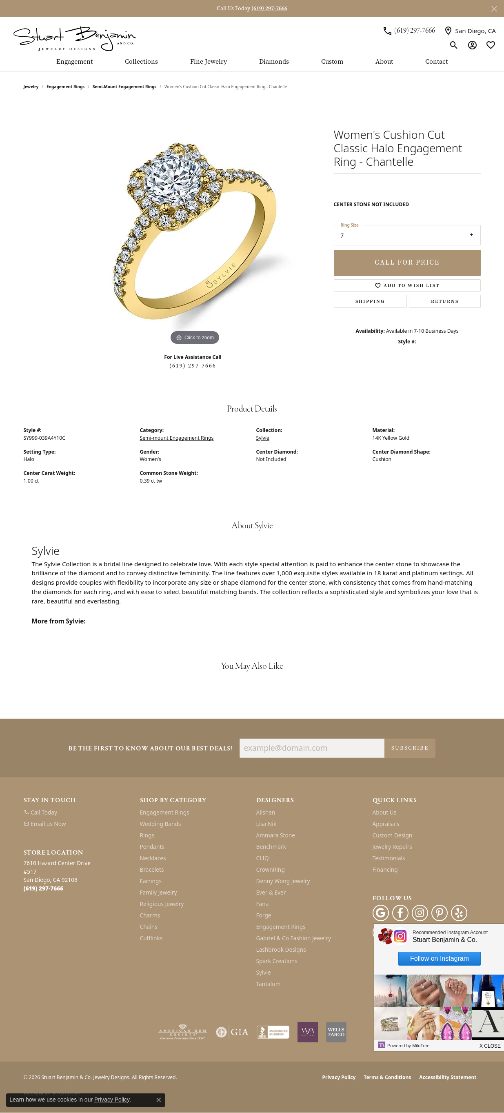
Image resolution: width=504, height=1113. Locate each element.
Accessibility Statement (447, 1077)
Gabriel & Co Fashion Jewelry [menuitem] (293, 938)
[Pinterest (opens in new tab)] (439, 913)
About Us (385, 812)
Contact (436, 62)
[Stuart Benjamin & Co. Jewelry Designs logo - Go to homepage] (74, 37)
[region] (195, 224)
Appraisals (386, 824)
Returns (445, 301)
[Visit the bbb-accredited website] (273, 1032)
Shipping (370, 301)
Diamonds (274, 62)
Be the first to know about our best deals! (151, 749)
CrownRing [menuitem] (270, 869)
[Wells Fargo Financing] (336, 1032)
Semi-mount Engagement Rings (124, 86)
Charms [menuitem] (150, 915)
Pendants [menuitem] (152, 846)
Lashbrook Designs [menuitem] (281, 949)
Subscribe (410, 748)
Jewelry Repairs (392, 846)
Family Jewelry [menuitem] (158, 892)
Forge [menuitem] (263, 915)
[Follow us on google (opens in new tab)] (381, 913)
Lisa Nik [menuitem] (266, 824)
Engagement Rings (65, 86)
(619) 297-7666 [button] (269, 8)
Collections (141, 62)
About (384, 62)
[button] (454, 45)
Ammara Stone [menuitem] (275, 835)
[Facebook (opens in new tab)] (400, 913)
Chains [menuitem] (149, 926)
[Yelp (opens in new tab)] (459, 913)
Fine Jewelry (208, 62)
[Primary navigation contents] (252, 64)
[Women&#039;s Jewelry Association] (308, 1032)
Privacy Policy (339, 1077)
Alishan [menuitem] (265, 812)
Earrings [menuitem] (151, 881)
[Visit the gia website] (232, 1032)
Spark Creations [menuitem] (277, 961)
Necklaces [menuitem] (153, 858)
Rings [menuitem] (147, 835)
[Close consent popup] (158, 1099)
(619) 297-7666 (192, 366)
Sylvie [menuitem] (263, 972)
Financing (385, 869)
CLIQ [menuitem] (262, 858)
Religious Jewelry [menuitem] (162, 904)
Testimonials (389, 858)
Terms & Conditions (387, 1077)
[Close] (494, 9)
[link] (408, 30)
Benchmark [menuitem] (271, 846)
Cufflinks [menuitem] (151, 938)
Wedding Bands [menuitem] (160, 824)
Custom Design (393, 835)
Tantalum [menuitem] (268, 984)
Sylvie (262, 437)
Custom (332, 62)
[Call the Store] (44, 888)
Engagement (74, 62)
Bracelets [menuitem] (152, 869)
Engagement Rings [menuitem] (164, 812)
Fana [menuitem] (262, 904)
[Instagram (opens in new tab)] (420, 913)
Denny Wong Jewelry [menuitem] (283, 881)
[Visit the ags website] (183, 1032)
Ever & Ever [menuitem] (271, 892)
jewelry (31, 86)
